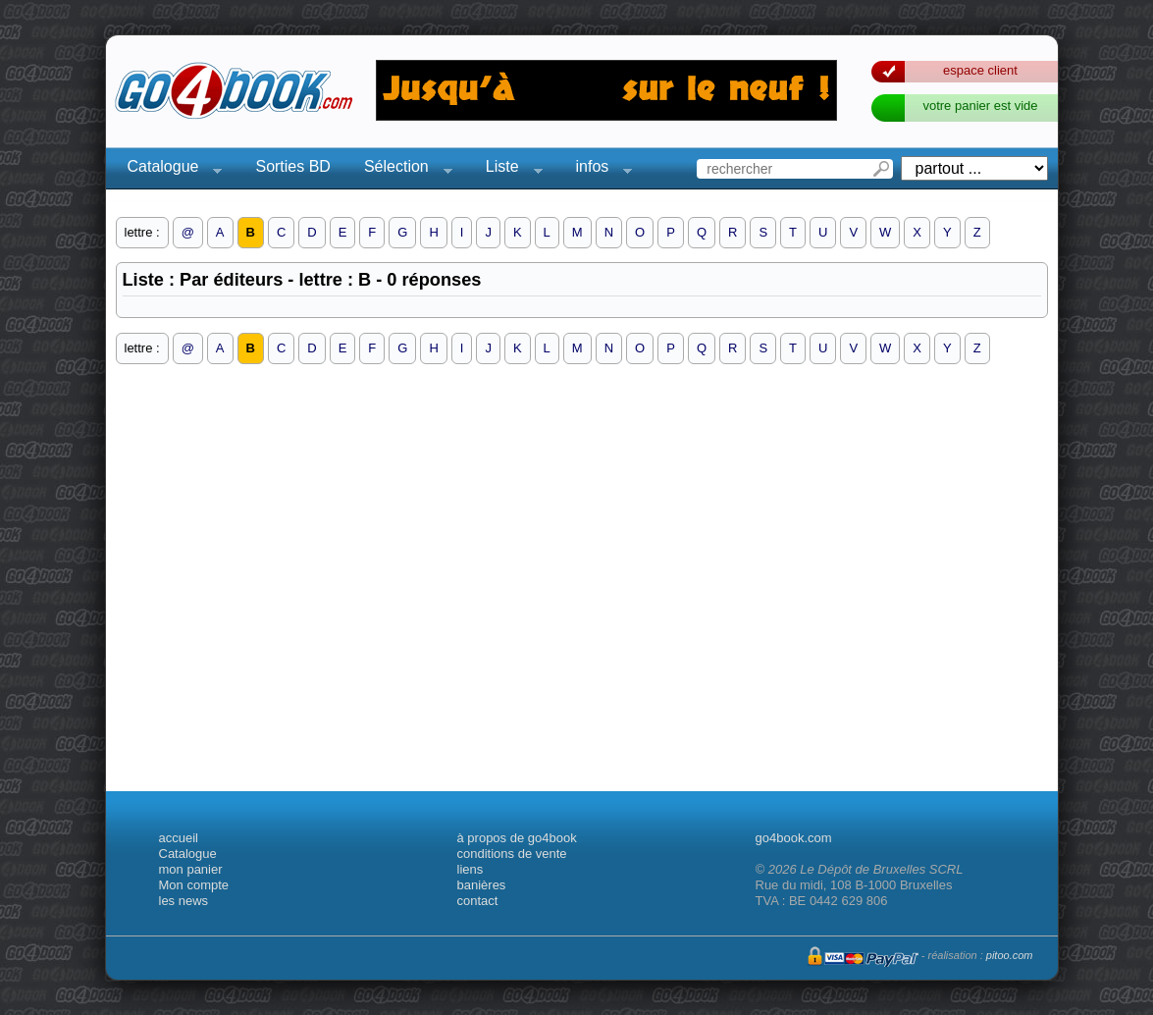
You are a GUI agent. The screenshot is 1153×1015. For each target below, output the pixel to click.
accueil (178, 837)
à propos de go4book (517, 837)
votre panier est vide (979, 105)
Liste (508, 169)
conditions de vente (512, 853)
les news (184, 900)
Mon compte (194, 885)
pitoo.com (1009, 955)
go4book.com (794, 837)
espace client (980, 70)
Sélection (402, 169)
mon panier (191, 869)
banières (481, 885)
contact (477, 900)
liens (470, 869)
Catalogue (169, 169)
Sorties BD (292, 166)
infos (598, 169)
